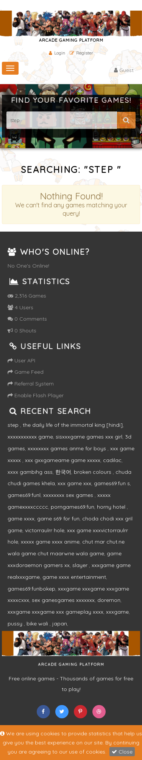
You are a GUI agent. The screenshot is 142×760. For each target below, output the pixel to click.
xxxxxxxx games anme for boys (68, 448)
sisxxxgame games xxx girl (89, 436)
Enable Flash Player (36, 395)
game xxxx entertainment (74, 577)
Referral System (31, 383)
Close (122, 751)
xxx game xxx (74, 483)
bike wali (38, 623)
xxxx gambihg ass (30, 472)
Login (57, 53)
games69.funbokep (31, 588)
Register (81, 53)
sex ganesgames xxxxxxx (63, 600)
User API (21, 360)
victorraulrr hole (44, 530)
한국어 (63, 472)
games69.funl (24, 495)
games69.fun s (112, 483)
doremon (108, 600)
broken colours (93, 472)
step (14, 425)
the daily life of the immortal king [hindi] (73, 425)
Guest (124, 70)
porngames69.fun (72, 506)
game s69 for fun (58, 518)
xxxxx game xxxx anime (50, 541)
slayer (80, 565)
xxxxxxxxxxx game (30, 436)
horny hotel (112, 506)
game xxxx (21, 518)
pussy (16, 623)
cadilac (112, 460)
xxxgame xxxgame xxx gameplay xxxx (55, 611)
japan (59, 623)
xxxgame (117, 611)
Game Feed (26, 371)
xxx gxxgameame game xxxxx (62, 460)
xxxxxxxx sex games (69, 495)
